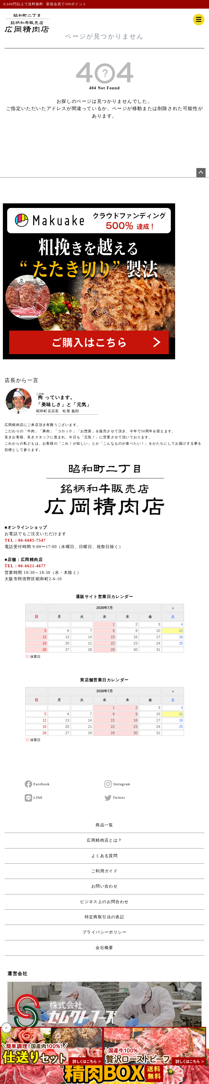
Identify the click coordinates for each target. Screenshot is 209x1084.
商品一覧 (104, 825)
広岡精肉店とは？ (104, 840)
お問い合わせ (104, 886)
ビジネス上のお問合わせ (104, 902)
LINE (34, 798)
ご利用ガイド (104, 871)
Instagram (117, 784)
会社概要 (104, 948)
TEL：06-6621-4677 (25, 566)
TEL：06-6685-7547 (25, 540)
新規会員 (53, 4)
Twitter (114, 798)
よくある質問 (104, 856)
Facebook (37, 784)
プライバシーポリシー (104, 932)
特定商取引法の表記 (105, 917)
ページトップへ (201, 172)
